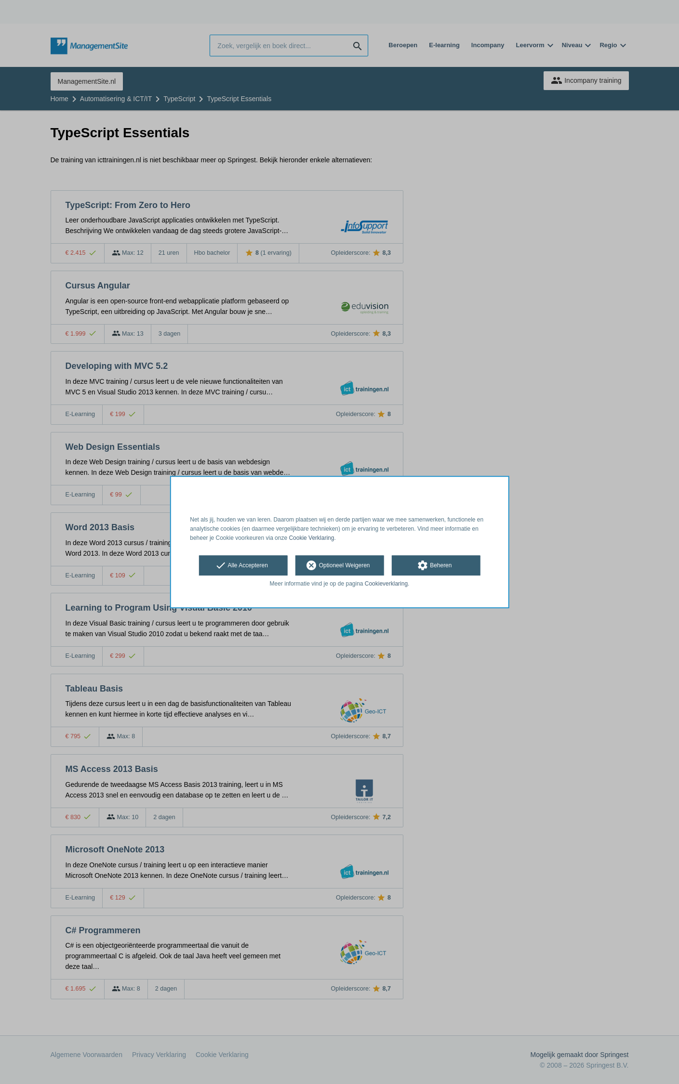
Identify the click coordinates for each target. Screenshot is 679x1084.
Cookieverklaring (386, 584)
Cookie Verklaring (311, 538)
